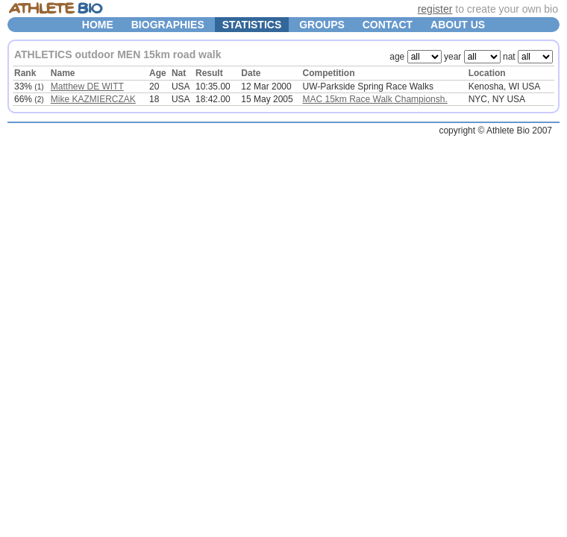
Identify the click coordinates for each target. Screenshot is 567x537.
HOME (97, 25)
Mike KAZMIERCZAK (93, 99)
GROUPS (322, 25)
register (435, 9)
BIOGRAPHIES (167, 25)
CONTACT (388, 25)
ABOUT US (457, 25)
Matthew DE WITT (87, 86)
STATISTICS (252, 25)
